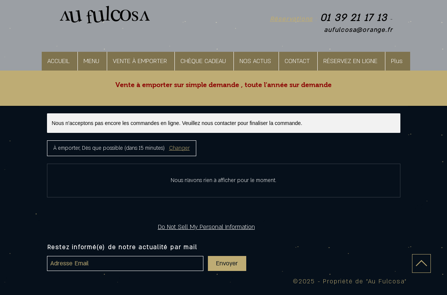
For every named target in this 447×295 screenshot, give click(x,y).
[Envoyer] (227, 263)
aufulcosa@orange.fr (358, 30)
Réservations (291, 19)
